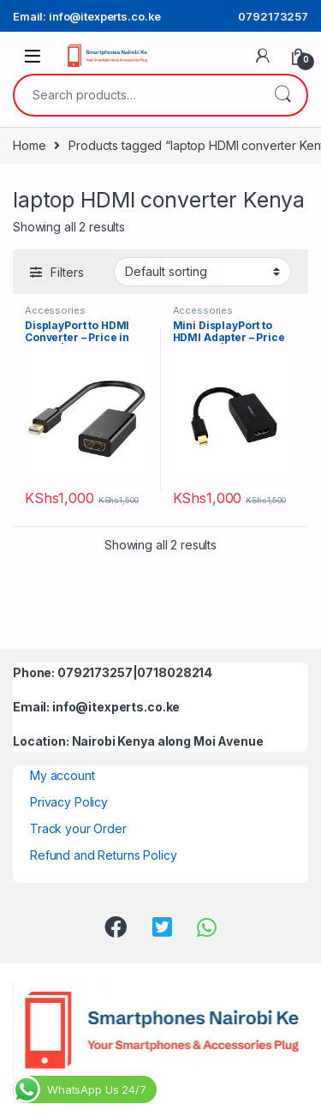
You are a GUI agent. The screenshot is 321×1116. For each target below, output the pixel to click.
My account (62, 775)
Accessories (55, 310)
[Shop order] (202, 271)
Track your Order (78, 828)
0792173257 (273, 16)
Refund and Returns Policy (103, 855)
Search (282, 95)
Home (29, 145)
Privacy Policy (69, 802)
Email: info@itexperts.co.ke (87, 16)
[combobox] (137, 95)
